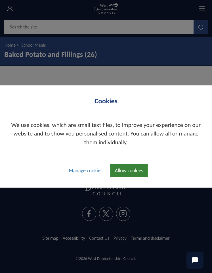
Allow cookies (129, 170)
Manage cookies (85, 170)
